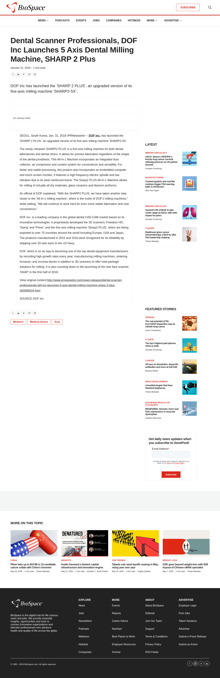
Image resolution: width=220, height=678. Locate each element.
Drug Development (156, 381)
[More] (47, 20)
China (14, 560)
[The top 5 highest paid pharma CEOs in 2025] (189, 345)
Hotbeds (134, 20)
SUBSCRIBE (187, 7)
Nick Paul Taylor (152, 190)
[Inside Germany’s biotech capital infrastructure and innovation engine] (84, 543)
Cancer (149, 228)
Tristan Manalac (152, 241)
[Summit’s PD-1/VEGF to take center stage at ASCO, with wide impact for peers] (189, 212)
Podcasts (62, 20)
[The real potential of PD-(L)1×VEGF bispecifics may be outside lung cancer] (189, 323)
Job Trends (118, 560)
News (42, 20)
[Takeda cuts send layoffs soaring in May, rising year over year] (135, 543)
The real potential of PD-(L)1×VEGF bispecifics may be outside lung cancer (160, 324)
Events (81, 20)
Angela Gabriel (144, 571)
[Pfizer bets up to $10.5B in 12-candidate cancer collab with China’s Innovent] (34, 543)
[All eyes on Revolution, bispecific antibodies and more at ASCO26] (189, 366)
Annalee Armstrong (153, 168)
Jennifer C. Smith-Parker (97, 571)
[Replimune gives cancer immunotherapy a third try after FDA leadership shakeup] (189, 234)
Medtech (18, 321)
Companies (113, 20)
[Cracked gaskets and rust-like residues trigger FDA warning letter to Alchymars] (189, 183)
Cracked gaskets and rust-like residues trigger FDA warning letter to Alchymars (160, 184)
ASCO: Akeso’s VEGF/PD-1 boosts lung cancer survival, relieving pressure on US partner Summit (161, 160)
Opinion (149, 317)
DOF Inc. (95, 135)
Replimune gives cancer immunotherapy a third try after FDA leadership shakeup (160, 235)
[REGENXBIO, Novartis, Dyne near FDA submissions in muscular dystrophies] (189, 408)
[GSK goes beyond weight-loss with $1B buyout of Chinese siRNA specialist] (186, 543)
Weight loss (170, 560)
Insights (66, 560)
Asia (57, 321)
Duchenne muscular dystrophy (157, 403)
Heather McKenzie (153, 418)
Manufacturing (154, 177)
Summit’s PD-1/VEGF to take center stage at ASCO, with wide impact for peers (161, 213)
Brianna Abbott (151, 371)
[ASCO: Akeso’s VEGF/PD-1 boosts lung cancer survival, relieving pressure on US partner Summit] (189, 159)
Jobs (96, 20)
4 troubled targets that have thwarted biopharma (159, 386)
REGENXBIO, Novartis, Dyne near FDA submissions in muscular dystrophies (162, 412)
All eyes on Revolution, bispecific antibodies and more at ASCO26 (161, 365)
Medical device (39, 321)
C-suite (149, 339)
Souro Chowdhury (153, 330)
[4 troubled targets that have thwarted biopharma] (189, 387)
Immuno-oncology (156, 153)
